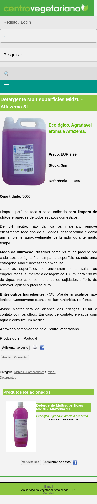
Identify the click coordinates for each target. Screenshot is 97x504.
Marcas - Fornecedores (29, 372)
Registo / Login (17, 22)
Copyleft (48, 493)
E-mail (48, 486)
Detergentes (8, 377)
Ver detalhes (30, 462)
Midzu (51, 372)
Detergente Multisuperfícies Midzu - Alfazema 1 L (59, 407)
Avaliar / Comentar (15, 357)
